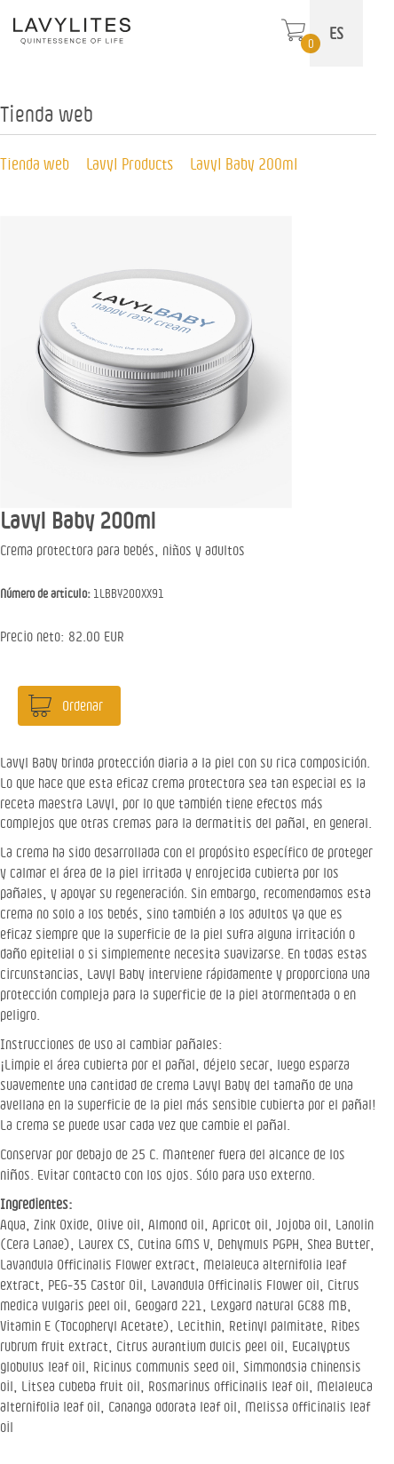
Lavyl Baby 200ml (244, 163)
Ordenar (82, 705)
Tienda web (34, 163)
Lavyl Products (129, 163)
